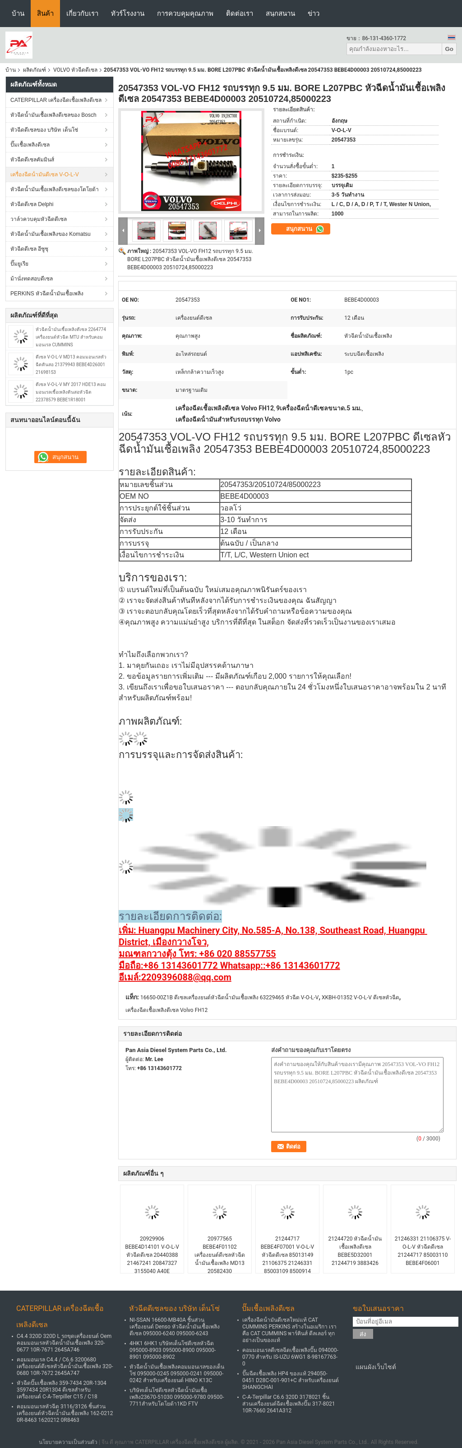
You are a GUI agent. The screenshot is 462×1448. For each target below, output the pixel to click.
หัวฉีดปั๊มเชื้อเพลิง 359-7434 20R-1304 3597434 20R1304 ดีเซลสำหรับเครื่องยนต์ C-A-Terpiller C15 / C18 (61, 1390)
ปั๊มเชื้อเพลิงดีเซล (30, 145)
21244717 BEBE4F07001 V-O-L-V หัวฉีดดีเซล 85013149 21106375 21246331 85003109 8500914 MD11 (287, 1259)
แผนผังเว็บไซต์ (376, 1366)
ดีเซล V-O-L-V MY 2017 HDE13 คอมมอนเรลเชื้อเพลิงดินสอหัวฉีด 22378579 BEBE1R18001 (71, 392)
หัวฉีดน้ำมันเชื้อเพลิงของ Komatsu (50, 234)
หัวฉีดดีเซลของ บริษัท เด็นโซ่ (44, 130)
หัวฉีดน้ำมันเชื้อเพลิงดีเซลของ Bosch (53, 115)
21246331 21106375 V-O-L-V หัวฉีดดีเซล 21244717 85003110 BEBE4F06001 (423, 1251)
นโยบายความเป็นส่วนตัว (68, 1442)
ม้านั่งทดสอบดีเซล (31, 279)
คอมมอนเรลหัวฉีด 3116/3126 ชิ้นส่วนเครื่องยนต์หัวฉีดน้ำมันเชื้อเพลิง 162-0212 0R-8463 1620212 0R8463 (65, 1413)
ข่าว (313, 13)
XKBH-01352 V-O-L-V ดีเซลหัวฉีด (360, 997)
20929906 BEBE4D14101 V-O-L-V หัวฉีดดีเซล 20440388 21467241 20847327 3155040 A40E (152, 1255)
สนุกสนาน (280, 13)
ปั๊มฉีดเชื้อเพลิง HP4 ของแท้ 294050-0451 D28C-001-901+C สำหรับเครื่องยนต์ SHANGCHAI (290, 1380)
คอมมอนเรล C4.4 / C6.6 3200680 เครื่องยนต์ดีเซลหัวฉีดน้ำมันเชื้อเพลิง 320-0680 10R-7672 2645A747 (65, 1366)
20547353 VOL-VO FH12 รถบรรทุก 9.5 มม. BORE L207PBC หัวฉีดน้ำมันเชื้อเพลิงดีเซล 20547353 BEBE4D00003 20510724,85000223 (190, 259)
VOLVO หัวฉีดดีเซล (75, 70)
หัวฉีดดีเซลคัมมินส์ (32, 159)
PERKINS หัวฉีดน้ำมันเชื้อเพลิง (46, 293)
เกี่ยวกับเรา (82, 13)
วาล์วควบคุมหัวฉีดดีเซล (38, 219)
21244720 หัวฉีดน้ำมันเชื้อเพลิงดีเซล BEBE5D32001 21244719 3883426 (355, 1251)
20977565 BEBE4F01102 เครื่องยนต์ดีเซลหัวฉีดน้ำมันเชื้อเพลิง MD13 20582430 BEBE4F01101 (219, 1259)
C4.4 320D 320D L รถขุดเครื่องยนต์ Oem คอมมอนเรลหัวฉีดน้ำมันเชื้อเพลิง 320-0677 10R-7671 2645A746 (64, 1343)
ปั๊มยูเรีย (19, 264)
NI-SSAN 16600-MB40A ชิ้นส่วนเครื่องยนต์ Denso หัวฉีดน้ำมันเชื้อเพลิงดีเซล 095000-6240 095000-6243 (174, 1327)
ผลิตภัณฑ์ (34, 70)
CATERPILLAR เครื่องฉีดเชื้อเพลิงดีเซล (56, 100)
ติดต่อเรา (239, 13)
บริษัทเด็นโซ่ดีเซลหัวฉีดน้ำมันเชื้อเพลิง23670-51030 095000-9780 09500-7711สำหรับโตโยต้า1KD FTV (176, 1397)
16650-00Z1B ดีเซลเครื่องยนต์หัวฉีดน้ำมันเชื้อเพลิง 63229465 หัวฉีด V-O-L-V (229, 997)
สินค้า (45, 13)
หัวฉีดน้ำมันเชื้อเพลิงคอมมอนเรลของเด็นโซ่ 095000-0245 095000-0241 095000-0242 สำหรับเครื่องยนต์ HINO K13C (176, 1374)
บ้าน (18, 13)
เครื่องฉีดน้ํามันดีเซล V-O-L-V (44, 174)
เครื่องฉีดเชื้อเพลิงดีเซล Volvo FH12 (166, 1010)
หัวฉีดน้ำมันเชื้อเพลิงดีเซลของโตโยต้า (54, 189)
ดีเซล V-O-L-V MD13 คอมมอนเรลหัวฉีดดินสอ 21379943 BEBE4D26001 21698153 (71, 364)
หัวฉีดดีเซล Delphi (31, 204)
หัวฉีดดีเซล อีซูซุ (29, 249)
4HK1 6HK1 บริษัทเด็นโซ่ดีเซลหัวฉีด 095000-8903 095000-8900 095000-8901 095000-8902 (172, 1350)
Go (449, 49)
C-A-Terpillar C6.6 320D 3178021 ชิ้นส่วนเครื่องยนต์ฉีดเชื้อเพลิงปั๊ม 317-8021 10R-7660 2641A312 (288, 1404)
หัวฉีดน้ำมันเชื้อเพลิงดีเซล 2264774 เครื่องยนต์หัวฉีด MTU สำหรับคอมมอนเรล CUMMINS (71, 337)
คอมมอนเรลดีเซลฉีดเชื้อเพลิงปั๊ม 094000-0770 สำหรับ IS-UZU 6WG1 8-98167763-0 (290, 1357)
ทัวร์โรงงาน (127, 13)
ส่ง (363, 1334)
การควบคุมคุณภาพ (185, 13)
